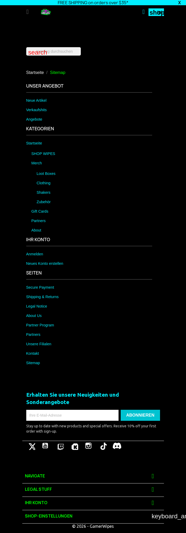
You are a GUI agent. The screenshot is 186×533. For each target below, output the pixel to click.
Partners (38, 221)
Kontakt (32, 353)
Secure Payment (40, 287)
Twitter (31, 446)
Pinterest (59, 446)
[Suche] (53, 51)
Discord (117, 446)
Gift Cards (40, 211)
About (36, 230)
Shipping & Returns (42, 297)
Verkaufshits (36, 110)
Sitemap (33, 363)
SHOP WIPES (43, 154)
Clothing (44, 183)
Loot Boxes (46, 173)
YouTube (45, 446)
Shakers (44, 192)
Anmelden (34, 254)
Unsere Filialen (38, 344)
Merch (36, 163)
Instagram (88, 446)
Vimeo (74, 446)
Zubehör (44, 202)
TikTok (102, 446)
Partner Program (40, 325)
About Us (34, 316)
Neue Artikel (36, 100)
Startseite (34, 143)
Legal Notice (36, 306)
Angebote (34, 119)
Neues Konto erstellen (44, 263)
